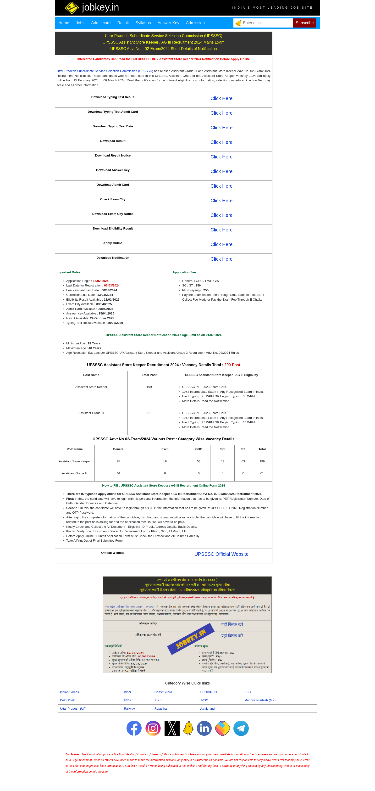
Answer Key (168, 23)
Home (63, 23)
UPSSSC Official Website (221, 554)
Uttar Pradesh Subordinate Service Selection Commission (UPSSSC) (105, 71)
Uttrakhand (207, 708)
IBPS (158, 700)
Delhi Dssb (67, 700)
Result (123, 23)
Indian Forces (69, 692)
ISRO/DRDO (208, 692)
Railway (129, 708)
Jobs (80, 23)
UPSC (203, 700)
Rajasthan (161, 708)
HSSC (128, 700)
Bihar (127, 692)
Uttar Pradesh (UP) (73, 708)
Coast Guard (163, 692)
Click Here (221, 98)
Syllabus (143, 23)
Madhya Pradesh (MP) (260, 700)
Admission (195, 23)
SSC (247, 692)
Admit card (100, 23)
